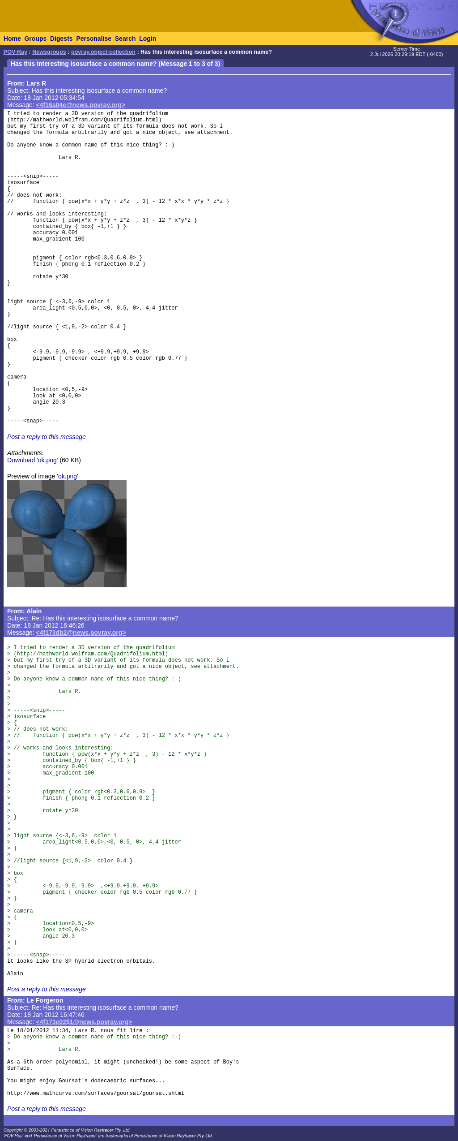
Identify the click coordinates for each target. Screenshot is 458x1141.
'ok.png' (67, 476)
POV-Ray (15, 52)
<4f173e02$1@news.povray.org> (84, 1021)
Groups (35, 38)
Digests (61, 38)
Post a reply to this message (46, 436)
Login (147, 38)
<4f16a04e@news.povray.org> (80, 104)
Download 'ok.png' (32, 460)
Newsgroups (49, 52)
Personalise (93, 38)
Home (12, 38)
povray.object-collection (103, 52)
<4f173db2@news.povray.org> (81, 632)
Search (125, 38)
